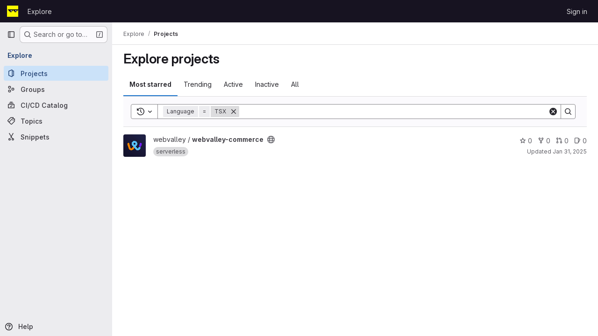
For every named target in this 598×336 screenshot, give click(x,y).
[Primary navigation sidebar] (11, 34)
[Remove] (233, 111)
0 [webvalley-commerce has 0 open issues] (580, 141)
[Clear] (553, 111)
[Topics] (56, 120)
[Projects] (56, 73)
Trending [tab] (198, 84)
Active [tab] (233, 84)
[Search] (393, 111)
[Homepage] (12, 11)
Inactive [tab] (267, 84)
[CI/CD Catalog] (56, 105)
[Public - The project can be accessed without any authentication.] (271, 139)
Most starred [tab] (150, 84)
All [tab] (295, 84)
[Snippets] (56, 136)
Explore (40, 11)
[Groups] (56, 89)
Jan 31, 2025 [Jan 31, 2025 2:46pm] (570, 151)
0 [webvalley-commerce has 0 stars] (526, 141)
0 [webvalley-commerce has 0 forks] (544, 141)
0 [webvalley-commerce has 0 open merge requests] (562, 141)
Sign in (577, 11)
